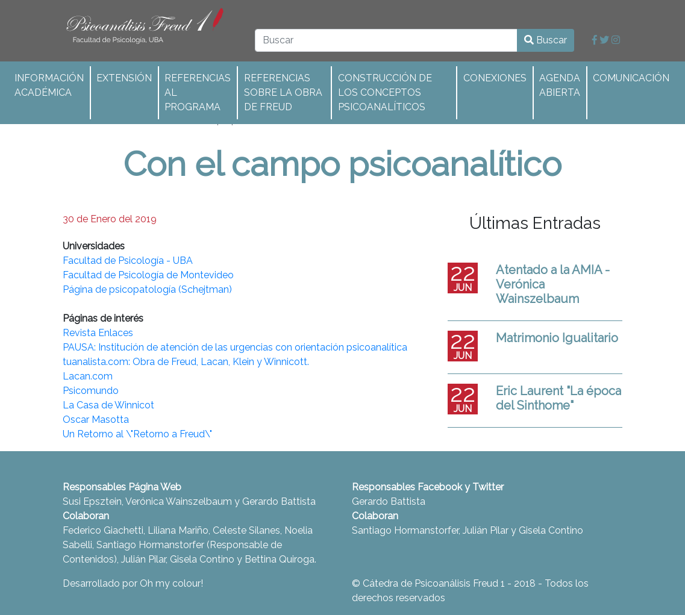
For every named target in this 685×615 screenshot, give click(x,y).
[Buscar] (386, 40)
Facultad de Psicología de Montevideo (148, 275)
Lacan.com (88, 376)
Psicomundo (91, 390)
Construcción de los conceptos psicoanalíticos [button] (385, 92)
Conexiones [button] (495, 78)
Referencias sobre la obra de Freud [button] (283, 92)
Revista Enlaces (98, 333)
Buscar (545, 40)
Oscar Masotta (96, 419)
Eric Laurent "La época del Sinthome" (558, 398)
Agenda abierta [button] (559, 85)
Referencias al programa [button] (197, 92)
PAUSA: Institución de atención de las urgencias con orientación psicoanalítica (235, 347)
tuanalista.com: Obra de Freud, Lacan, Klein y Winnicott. (186, 361)
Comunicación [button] (631, 78)
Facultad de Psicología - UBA (128, 260)
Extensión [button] (124, 78)
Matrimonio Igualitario (557, 338)
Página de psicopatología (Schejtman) (147, 289)
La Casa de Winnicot (108, 405)
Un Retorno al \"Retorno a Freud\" (137, 434)
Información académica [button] (49, 85)
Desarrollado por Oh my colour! (133, 583)
